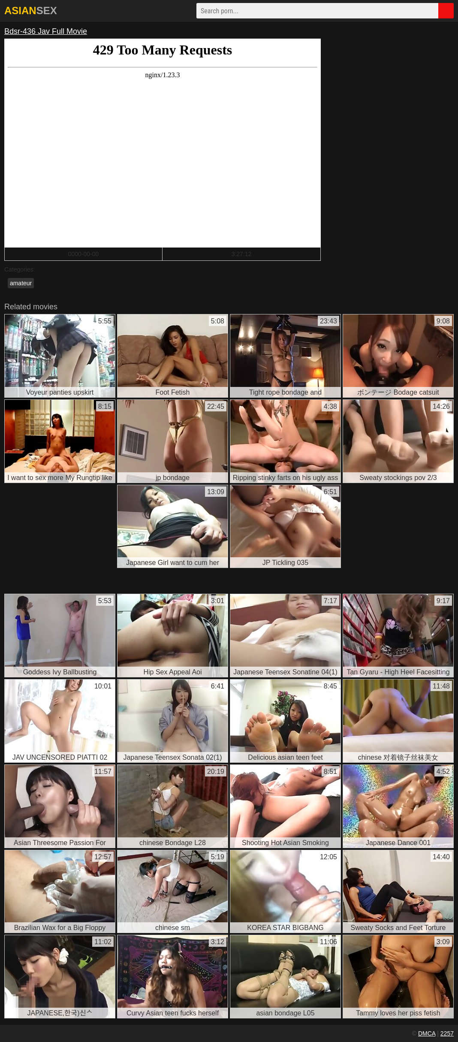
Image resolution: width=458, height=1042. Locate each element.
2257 (447, 1033)
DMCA (426, 1033)
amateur (21, 283)
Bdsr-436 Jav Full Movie (45, 31)
